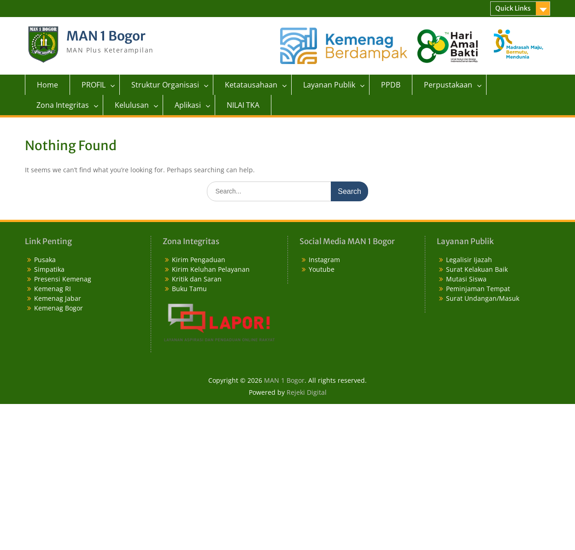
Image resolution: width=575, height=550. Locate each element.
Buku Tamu (189, 288)
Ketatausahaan (251, 85)
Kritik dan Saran (197, 279)
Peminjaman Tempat (478, 288)
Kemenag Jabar (57, 298)
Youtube (321, 269)
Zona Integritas (62, 105)
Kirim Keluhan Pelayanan (211, 269)
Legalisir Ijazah (469, 259)
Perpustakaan (448, 85)
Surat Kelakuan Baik (477, 269)
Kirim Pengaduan (198, 259)
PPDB (390, 85)
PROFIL (94, 85)
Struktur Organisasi (165, 85)
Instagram (324, 259)
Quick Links (513, 8)
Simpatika (49, 269)
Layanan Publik (329, 85)
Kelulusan (132, 105)
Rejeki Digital (307, 392)
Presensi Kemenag (62, 279)
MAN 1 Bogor (106, 36)
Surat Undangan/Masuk (482, 298)
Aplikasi (188, 105)
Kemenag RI (52, 288)
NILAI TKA (243, 105)
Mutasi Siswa (466, 279)
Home (47, 85)
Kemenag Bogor (58, 308)
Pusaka (45, 259)
